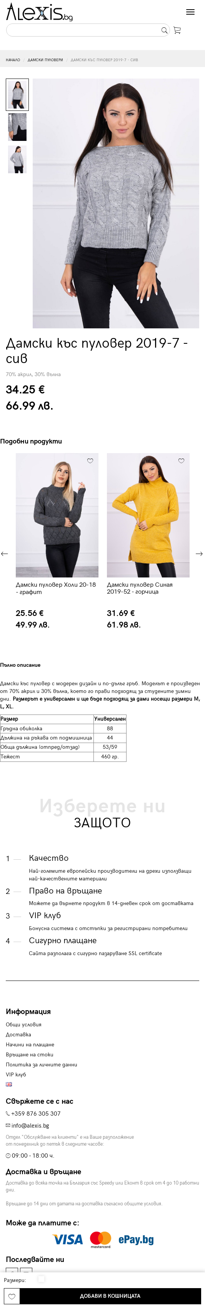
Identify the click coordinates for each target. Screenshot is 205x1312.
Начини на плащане (30, 1044)
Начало (13, 60)
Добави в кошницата (110, 1296)
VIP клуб (16, 1074)
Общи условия (24, 1024)
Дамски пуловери (45, 60)
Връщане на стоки (29, 1054)
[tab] (51, 665)
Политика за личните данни (41, 1064)
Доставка (18, 1034)
